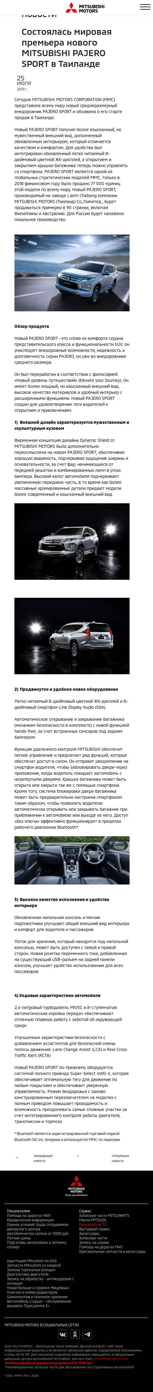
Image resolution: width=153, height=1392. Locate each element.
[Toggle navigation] (145, 6)
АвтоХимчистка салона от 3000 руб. (38, 1233)
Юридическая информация (30, 1220)
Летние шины (19, 1238)
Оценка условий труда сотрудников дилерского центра (37, 1226)
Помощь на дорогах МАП (29, 1215)
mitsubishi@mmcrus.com (110, 1359)
